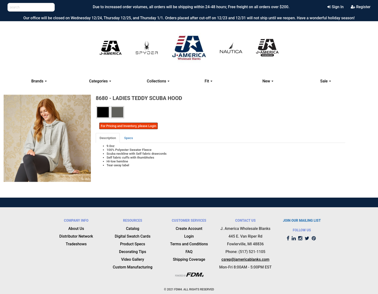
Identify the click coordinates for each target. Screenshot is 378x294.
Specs (128, 138)
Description (108, 138)
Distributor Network (76, 236)
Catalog (132, 228)
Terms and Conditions (189, 244)
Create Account (189, 228)
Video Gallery (132, 259)
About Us (76, 228)
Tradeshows (76, 244)
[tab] (108, 138)
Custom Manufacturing (133, 267)
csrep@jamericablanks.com (246, 259)
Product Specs (132, 244)
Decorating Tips (132, 251)
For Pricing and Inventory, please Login (128, 126)
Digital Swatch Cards (132, 236)
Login (189, 236)
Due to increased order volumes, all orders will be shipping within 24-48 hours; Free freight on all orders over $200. (191, 7)
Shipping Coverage (189, 259)
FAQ (189, 251)
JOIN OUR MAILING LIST (302, 220)
